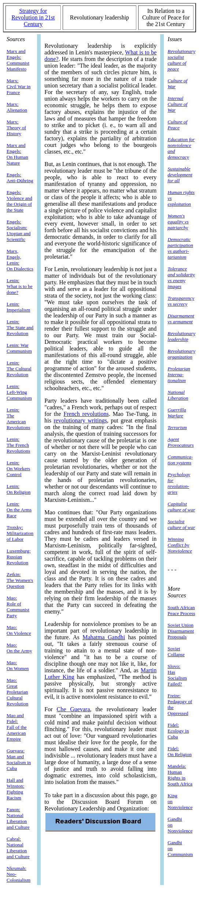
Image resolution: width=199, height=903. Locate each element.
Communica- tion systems (180, 459)
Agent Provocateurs (180, 442)
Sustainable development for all (179, 174)
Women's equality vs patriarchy (177, 221)
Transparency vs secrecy (180, 301)
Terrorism (177, 427)
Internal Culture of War (177, 104)
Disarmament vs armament (180, 318)
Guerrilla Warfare (176, 412)
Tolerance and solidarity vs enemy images (181, 277)
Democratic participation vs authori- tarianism (180, 248)
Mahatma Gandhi (103, 637)
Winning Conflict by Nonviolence (179, 545)
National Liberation (177, 395)
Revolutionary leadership (181, 336)
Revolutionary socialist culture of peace (181, 60)
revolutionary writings (80, 420)
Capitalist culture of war (181, 506)
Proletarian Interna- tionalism (178, 374)
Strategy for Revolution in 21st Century (33, 17)
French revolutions (85, 414)
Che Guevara (73, 709)
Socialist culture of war (181, 524)
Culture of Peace (177, 124)
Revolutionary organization (181, 354)
